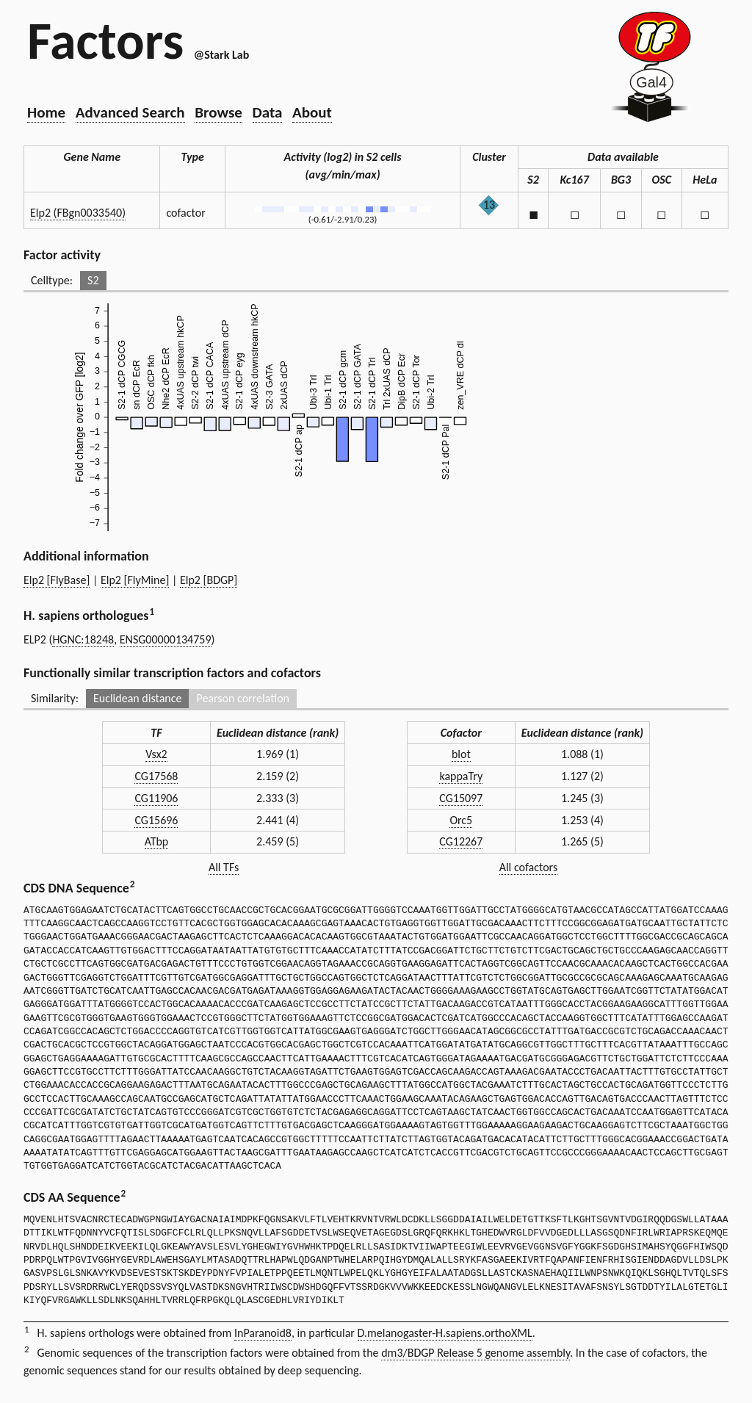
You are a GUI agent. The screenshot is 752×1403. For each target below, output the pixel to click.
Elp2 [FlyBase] (57, 580)
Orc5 (460, 820)
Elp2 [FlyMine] (135, 580)
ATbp (157, 841)
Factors (105, 40)
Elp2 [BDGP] (208, 580)
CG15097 (460, 798)
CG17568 (156, 776)
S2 (92, 280)
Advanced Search (130, 112)
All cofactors (528, 867)
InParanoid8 (263, 1333)
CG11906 (156, 798)
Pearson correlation (242, 698)
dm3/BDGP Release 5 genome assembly (475, 1353)
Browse (218, 112)
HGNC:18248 (83, 639)
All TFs (224, 867)
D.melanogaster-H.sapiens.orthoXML (445, 1333)
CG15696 (156, 820)
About (312, 112)
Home (46, 112)
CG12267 (460, 841)
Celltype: (52, 280)
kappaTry (460, 776)
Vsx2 (156, 754)
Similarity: (55, 698)
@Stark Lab (221, 55)
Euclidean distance (137, 698)
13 (489, 205)
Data (268, 112)
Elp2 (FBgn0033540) (78, 213)
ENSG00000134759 (166, 639)
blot (461, 754)
